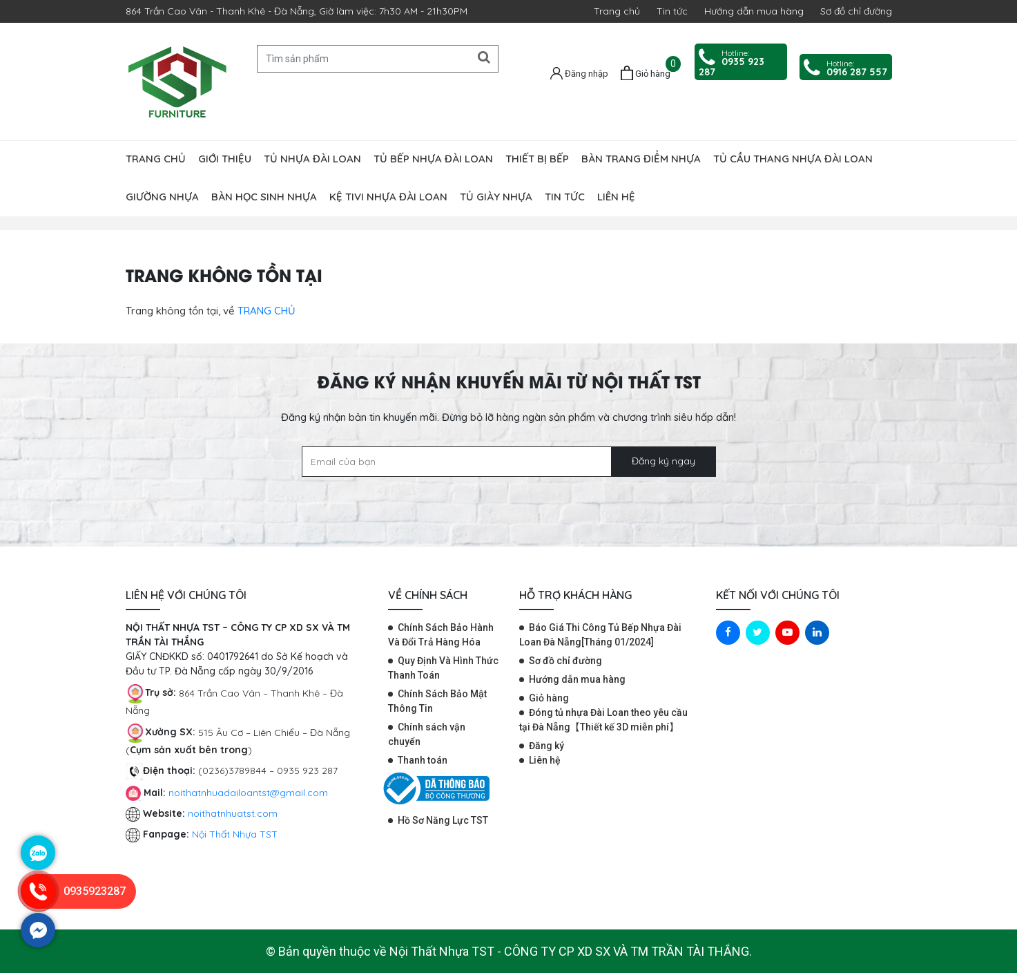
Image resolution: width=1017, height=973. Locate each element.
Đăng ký (546, 745)
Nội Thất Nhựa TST (235, 834)
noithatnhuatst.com (234, 813)
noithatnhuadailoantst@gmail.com (248, 792)
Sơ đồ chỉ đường (856, 11)
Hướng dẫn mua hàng (754, 11)
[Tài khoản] (579, 72)
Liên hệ (616, 196)
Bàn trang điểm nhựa (641, 158)
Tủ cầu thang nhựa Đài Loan (793, 158)
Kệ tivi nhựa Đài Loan (388, 196)
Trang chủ (617, 11)
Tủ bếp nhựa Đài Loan (433, 158)
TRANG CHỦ (267, 310)
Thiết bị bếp (537, 158)
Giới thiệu (224, 158)
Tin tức (672, 11)
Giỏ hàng (549, 697)
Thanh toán (422, 760)
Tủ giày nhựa (496, 196)
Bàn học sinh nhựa (264, 196)
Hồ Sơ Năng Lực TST (443, 820)
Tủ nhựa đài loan (312, 158)
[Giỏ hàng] (645, 73)
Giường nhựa (162, 196)
